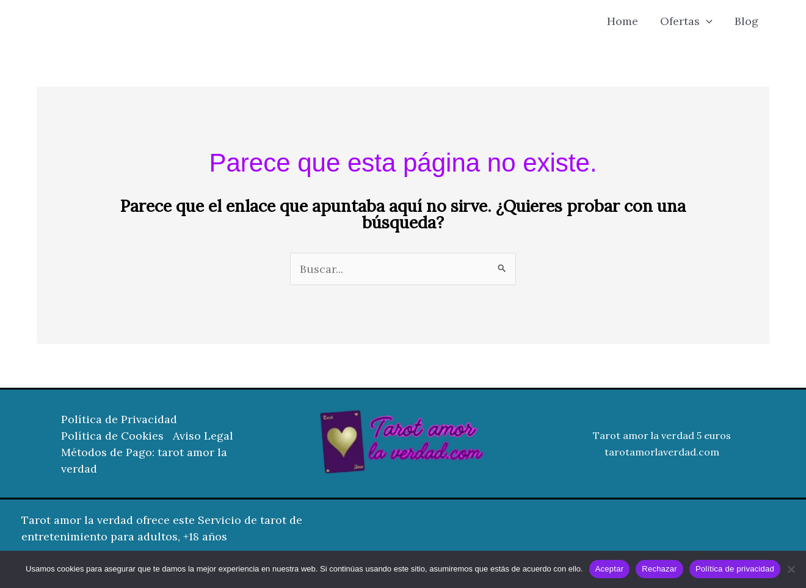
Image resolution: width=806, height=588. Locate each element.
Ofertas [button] (686, 21)
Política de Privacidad (119, 419)
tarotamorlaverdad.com (661, 452)
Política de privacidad (734, 568)
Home (622, 21)
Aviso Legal (203, 436)
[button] (706, 21)
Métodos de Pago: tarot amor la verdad (144, 460)
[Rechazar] (791, 569)
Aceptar (609, 568)
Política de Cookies (112, 436)
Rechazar (659, 568)
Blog (746, 21)
